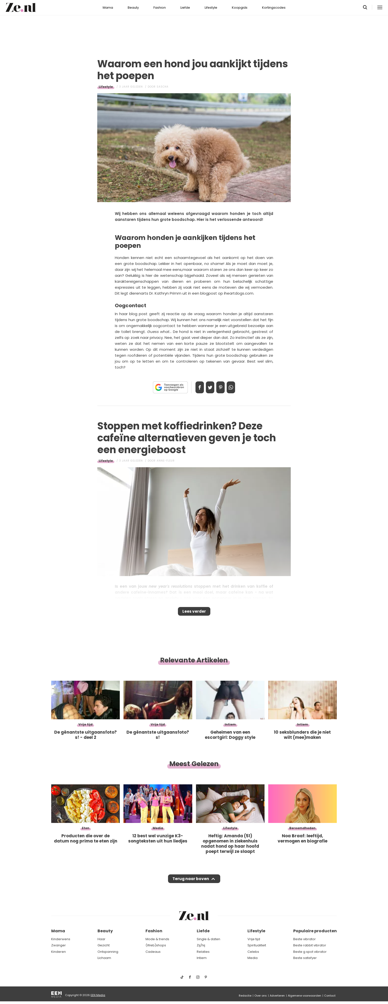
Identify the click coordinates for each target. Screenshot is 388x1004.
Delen (194, 387)
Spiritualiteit (256, 945)
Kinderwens (60, 939)
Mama (108, 7)
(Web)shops (156, 945)
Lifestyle (211, 7)
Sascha (163, 87)
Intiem (202, 958)
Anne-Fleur (166, 461)
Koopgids (239, 7)
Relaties (203, 951)
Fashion (159, 7)
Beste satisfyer (305, 958)
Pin (222, 387)
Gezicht (103, 945)
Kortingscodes (274, 7)
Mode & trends (157, 939)
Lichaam (104, 958)
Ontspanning (107, 951)
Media (252, 958)
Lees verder (194, 613)
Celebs (253, 951)
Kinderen (58, 951)
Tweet (208, 387)
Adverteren (277, 996)
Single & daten (208, 939)
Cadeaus (153, 951)
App (236, 387)
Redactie (245, 996)
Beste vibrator (304, 939)
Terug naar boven (190, 884)
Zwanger (58, 945)
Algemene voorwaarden (304, 996)
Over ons (260, 996)
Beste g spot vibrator (310, 951)
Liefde (185, 7)
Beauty (133, 7)
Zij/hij (201, 945)
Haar (101, 939)
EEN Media (98, 995)
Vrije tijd (253, 939)
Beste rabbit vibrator (309, 945)
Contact (330, 996)
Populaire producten (315, 931)
